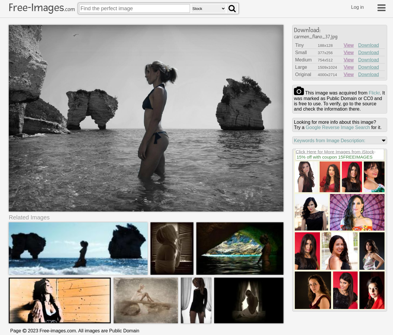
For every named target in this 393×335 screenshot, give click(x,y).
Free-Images (42, 7)
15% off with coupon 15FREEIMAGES (335, 156)
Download (368, 45)
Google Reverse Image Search (338, 127)
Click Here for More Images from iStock (335, 151)
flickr (374, 92)
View (349, 45)
